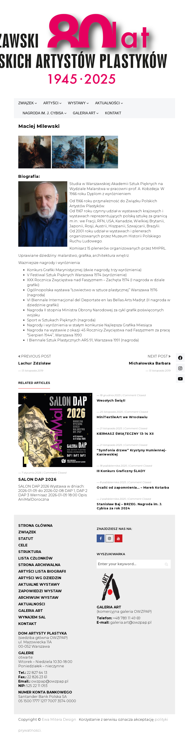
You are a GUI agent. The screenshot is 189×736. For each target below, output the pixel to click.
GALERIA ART (84, 113)
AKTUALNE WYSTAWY (39, 584)
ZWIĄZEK (26, 103)
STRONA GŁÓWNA (35, 526)
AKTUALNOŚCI (107, 103)
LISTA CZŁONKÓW (35, 558)
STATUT (25, 539)
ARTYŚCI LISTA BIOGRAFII (42, 571)
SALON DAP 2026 (37, 479)
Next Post (159, 356)
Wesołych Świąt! (111, 400)
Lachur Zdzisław (34, 363)
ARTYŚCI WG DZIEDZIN (39, 578)
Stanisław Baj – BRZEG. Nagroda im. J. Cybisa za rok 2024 (129, 506)
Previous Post (34, 356)
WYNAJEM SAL (32, 617)
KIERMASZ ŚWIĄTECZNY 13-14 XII (125, 434)
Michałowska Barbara (150, 363)
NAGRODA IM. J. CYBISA (43, 113)
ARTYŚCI (50, 103)
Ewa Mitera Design (59, 719)
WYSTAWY (77, 103)
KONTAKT (113, 113)
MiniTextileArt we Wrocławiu (122, 417)
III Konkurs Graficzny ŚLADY (121, 471)
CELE (22, 545)
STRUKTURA (29, 552)
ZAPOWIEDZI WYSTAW (40, 591)
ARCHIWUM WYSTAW (38, 598)
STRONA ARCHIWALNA (39, 565)
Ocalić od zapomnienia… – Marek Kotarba (133, 488)
